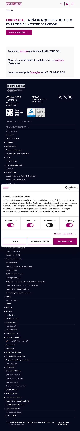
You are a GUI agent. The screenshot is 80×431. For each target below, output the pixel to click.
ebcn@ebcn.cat (11, 105)
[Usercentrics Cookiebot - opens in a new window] (67, 188)
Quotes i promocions (13, 337)
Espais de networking (13, 408)
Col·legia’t (11, 326)
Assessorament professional (15, 247)
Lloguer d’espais (11, 161)
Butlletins (9, 307)
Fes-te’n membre (11, 393)
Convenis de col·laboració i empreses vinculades (22, 285)
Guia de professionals (13, 278)
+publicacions (10, 315)
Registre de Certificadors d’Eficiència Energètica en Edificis (25, 281)
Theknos (9, 311)
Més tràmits (10, 348)
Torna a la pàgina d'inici (19, 32)
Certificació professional (14, 274)
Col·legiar (35, 72)
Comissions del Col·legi (13, 371)
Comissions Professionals (14, 378)
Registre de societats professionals (17, 289)
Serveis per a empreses (13, 259)
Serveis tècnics (11, 172)
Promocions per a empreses (15, 356)
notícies (59, 60)
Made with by (63, 423)
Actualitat (12, 300)
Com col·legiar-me (12, 333)
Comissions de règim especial (15, 386)
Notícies (8, 304)
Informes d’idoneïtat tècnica (15, 180)
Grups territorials (11, 389)
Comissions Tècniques (13, 374)
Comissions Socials (12, 382)
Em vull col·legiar (11, 330)
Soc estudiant (10, 345)
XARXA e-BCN (10, 367)
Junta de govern (11, 146)
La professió (10, 142)
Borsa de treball (11, 262)
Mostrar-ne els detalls (63, 234)
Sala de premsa (11, 322)
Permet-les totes (65, 241)
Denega (15, 241)
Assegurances (10, 183)
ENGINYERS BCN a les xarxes (15, 405)
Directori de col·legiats (13, 397)
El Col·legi (11, 131)
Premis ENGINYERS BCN (14, 165)
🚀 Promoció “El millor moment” (17, 341)
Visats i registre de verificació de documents (20, 176)
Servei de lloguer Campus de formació (18, 293)
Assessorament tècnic (13, 251)
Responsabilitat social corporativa (17, 154)
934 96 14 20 (13, 102)
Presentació (10, 135)
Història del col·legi (12, 138)
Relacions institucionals (14, 150)
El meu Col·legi (13, 412)
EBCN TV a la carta (12, 319)
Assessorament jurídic (13, 255)
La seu (8, 157)
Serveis (9, 169)
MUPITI (8, 296)
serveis (24, 51)
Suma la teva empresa (13, 352)
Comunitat (11, 364)
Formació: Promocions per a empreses (19, 266)
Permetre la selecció (40, 241)
